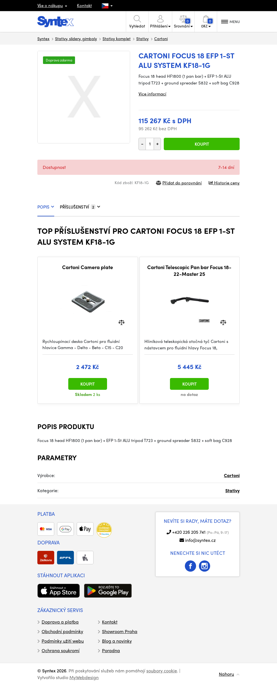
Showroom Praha (119, 631)
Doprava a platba (60, 621)
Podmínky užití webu (63, 641)
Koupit (202, 144)
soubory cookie (161, 670)
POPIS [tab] (45, 207)
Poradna (111, 650)
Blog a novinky (117, 641)
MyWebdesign (84, 677)
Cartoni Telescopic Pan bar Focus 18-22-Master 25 (189, 270)
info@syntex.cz (200, 540)
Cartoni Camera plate (87, 267)
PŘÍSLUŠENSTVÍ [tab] (80, 207)
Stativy (142, 38)
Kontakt (84, 5)
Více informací (152, 94)
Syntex (43, 38)
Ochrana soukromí (61, 650)
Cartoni (161, 38)
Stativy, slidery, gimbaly (76, 38)
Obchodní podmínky (62, 631)
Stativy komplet (117, 38)
